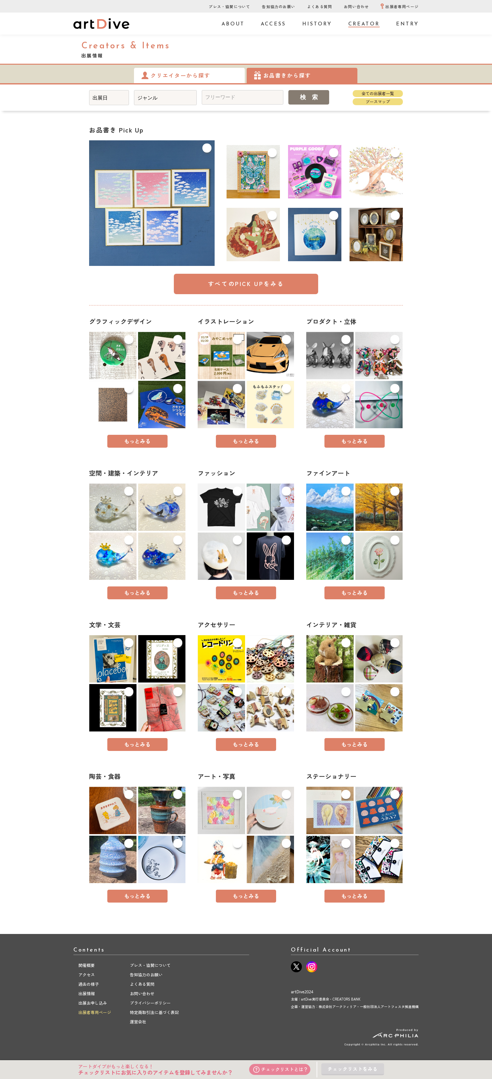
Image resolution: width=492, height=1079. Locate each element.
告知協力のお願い (278, 6)
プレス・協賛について (229, 6)
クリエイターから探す (180, 75)
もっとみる (137, 441)
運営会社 (138, 1022)
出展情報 (86, 993)
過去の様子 (88, 984)
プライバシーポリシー (150, 1003)
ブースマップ (378, 102)
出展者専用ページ (402, 6)
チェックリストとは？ (280, 1069)
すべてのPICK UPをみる (246, 284)
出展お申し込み (92, 1003)
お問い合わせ (356, 6)
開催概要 (86, 965)
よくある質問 (319, 6)
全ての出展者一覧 (377, 93)
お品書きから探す (287, 75)
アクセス (86, 975)
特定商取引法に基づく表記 (154, 1012)
